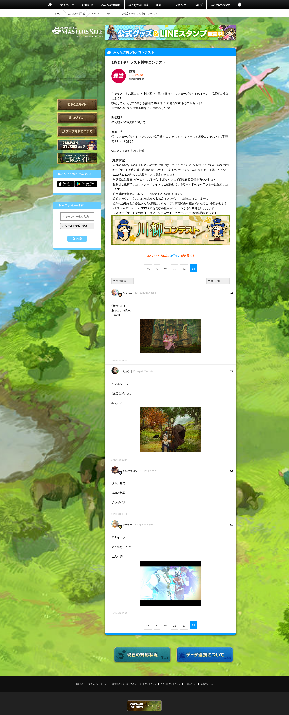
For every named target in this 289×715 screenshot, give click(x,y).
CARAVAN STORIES (144, 705)
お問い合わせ (191, 683)
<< (148, 269)
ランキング (179, 5)
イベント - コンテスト (103, 13)
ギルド (160, 5)
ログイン (77, 117)
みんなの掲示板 (111, 5)
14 (193, 268)
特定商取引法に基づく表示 (124, 683)
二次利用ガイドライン (171, 683)
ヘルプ (198, 5)
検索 (79, 238)
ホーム (57, 13)
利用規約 (80, 683)
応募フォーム (207, 683)
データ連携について (77, 131)
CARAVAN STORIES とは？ (77, 144)
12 (174, 269)
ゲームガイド (77, 158)
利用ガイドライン (148, 683)
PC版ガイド (77, 104)
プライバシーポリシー (98, 683)
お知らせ (87, 5)
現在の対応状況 (220, 5)
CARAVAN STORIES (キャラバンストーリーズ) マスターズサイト (77, 32)
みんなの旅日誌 (138, 5)
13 (184, 269)
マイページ (67, 5)
